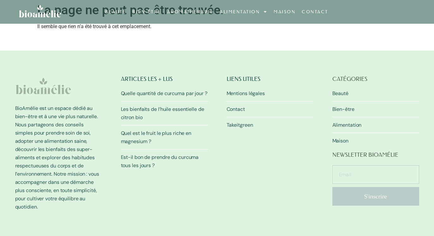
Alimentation (243, 12)
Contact (315, 12)
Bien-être (146, 12)
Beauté (115, 12)
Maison (284, 12)
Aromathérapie (190, 12)
